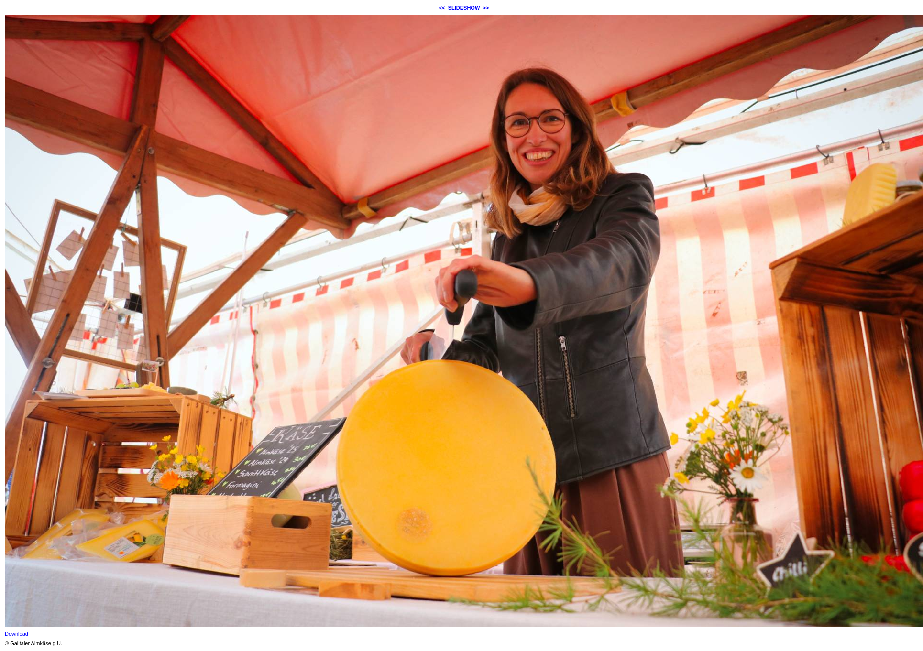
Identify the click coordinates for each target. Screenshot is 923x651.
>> (486, 8)
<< (442, 8)
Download (16, 634)
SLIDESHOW (464, 8)
